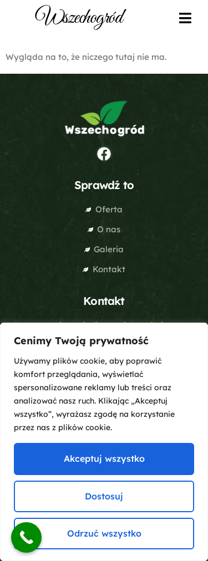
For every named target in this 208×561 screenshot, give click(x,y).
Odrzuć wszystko (104, 533)
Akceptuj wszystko (104, 458)
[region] (104, 442)
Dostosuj (104, 496)
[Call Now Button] (26, 537)
